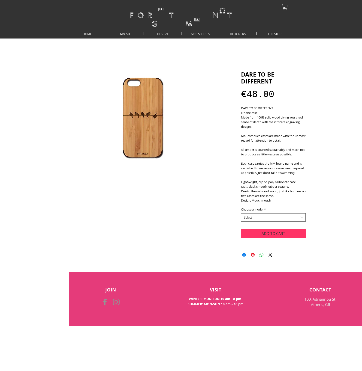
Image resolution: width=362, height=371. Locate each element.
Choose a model (253, 209)
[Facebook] (104, 301)
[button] (285, 6)
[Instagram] (116, 301)
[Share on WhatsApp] (261, 255)
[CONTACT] (320, 289)
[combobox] (273, 217)
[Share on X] (270, 255)
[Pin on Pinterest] (253, 255)
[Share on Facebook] (244, 255)
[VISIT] (215, 289)
